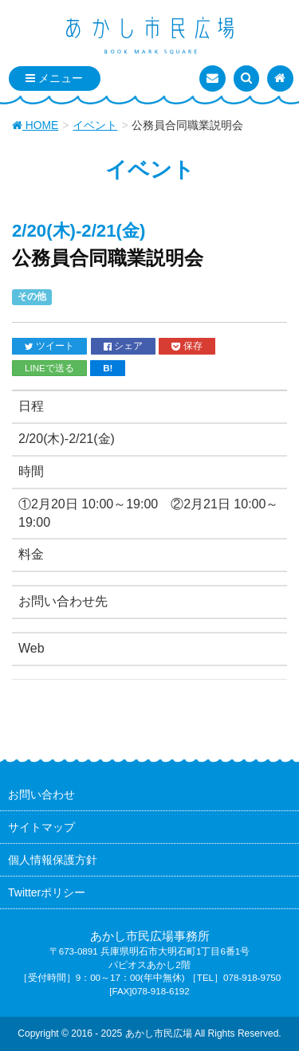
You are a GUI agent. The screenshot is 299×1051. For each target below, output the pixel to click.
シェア (123, 345)
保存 (186, 345)
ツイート (49, 345)
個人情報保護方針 (52, 859)
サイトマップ (41, 827)
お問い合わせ (41, 794)
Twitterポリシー (46, 892)
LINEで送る (49, 368)
